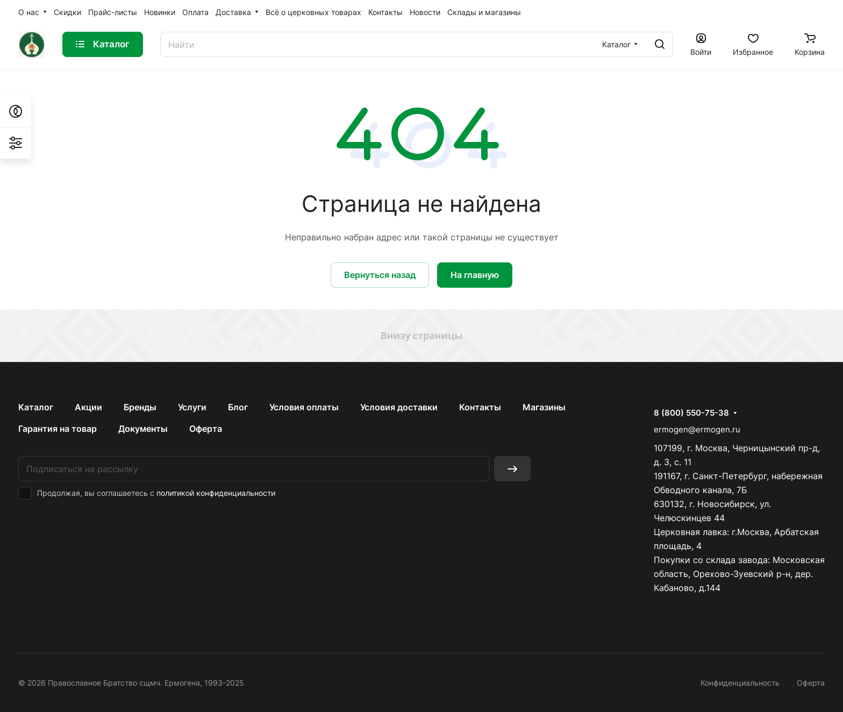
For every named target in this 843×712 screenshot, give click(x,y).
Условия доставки (399, 407)
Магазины (544, 407)
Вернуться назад (380, 274)
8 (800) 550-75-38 (691, 413)
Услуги (192, 407)
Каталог (35, 407)
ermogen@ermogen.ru (697, 429)
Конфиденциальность (740, 682)
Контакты (480, 407)
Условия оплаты (304, 407)
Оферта (205, 428)
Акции (88, 407)
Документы (143, 428)
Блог (238, 407)
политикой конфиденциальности (215, 492)
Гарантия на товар (57, 428)
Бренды (140, 407)
